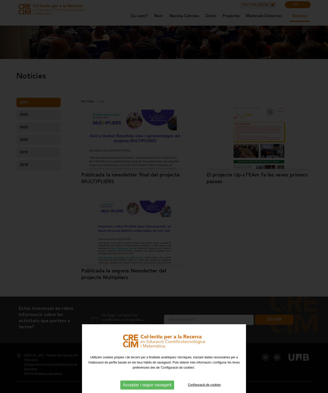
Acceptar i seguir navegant (147, 385)
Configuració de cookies (204, 385)
